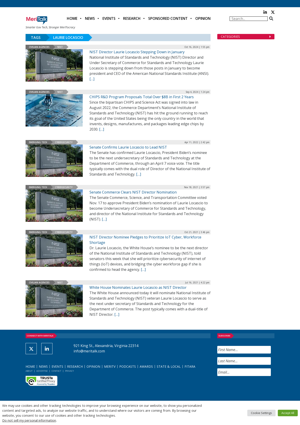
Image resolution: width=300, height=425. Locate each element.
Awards (146, 366)
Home (72, 18)
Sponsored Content (168, 18)
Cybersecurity (63, 142)
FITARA (190, 366)
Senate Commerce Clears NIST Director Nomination (133, 192)
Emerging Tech (38, 142)
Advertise (42, 370)
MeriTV (109, 366)
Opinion (203, 18)
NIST (60, 47)
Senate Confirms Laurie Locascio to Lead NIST (128, 147)
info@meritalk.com (89, 351)
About (29, 370)
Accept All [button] (287, 413)
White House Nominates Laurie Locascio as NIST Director (138, 287)
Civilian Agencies (39, 47)
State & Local (169, 366)
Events (108, 18)
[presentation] (251, 388)
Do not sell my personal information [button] (29, 420)
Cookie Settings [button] (261, 413)
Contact (56, 370)
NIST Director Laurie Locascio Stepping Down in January (137, 51)
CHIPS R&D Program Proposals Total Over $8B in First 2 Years (141, 96)
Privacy (69, 370)
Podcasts (127, 366)
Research (132, 18)
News (90, 18)
